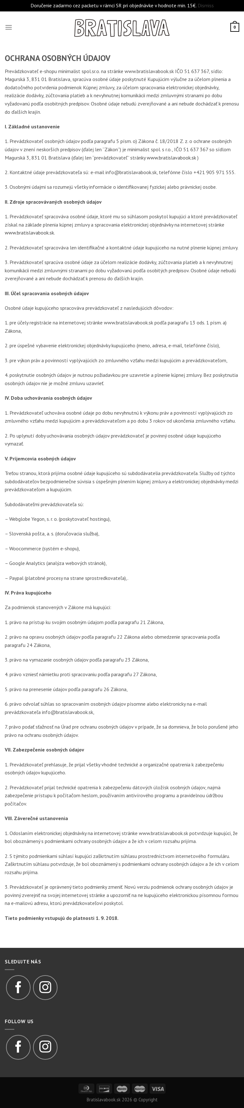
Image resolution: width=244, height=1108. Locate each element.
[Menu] (8, 27)
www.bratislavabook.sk (171, 157)
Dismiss (206, 5)
